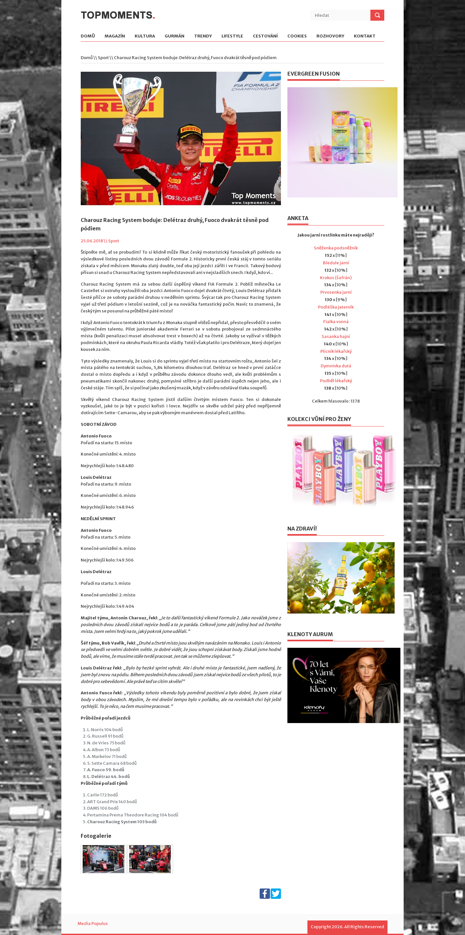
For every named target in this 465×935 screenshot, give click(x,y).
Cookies (297, 36)
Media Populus (93, 923)
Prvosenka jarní (336, 292)
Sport (103, 57)
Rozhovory (330, 36)
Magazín (115, 36)
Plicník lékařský (336, 351)
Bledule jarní (336, 263)
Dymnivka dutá (336, 366)
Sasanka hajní (336, 336)
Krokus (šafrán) (336, 277)
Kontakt (365, 36)
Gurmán (174, 36)
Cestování (265, 36)
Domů (88, 36)
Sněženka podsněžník (336, 248)
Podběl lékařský (336, 380)
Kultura (145, 36)
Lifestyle (232, 36)
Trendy (203, 36)
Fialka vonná (336, 321)
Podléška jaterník (336, 307)
